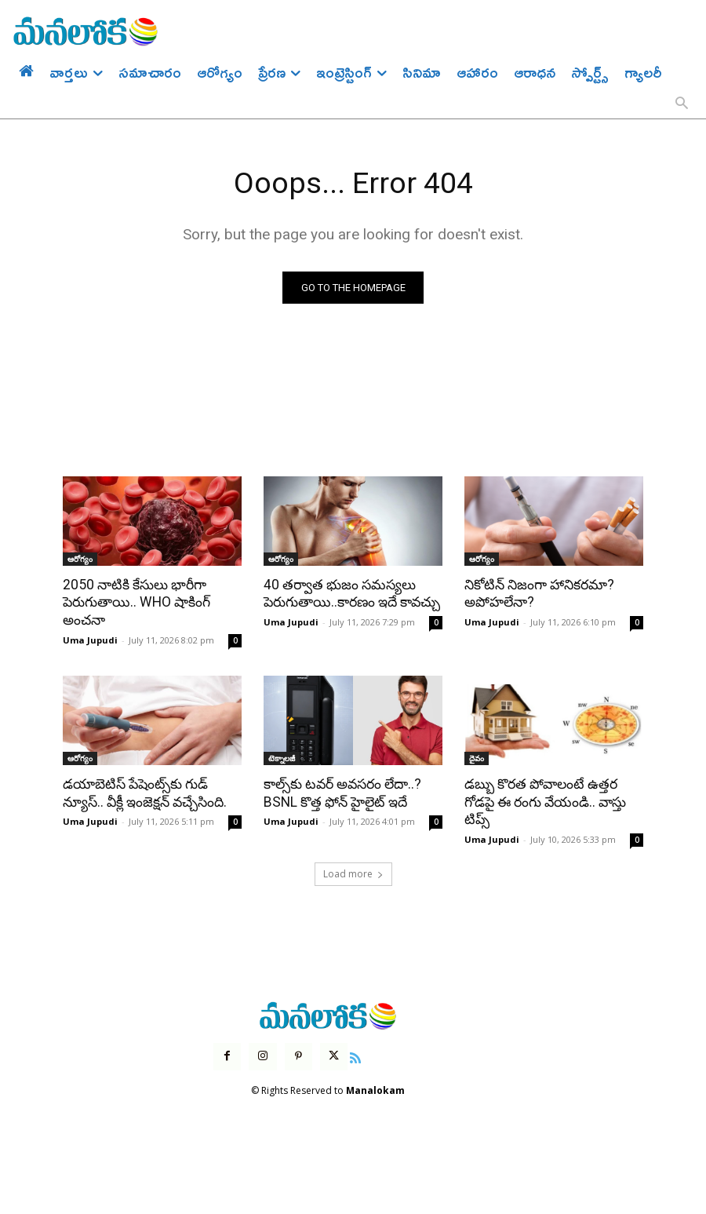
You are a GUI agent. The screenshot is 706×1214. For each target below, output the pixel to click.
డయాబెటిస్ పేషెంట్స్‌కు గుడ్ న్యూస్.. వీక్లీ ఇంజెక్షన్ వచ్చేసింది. (144, 791)
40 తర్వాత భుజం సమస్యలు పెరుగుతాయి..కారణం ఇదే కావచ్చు (351, 593)
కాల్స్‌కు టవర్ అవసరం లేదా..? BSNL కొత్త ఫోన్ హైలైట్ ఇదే (342, 791)
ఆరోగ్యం (80, 558)
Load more (353, 871)
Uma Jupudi (90, 638)
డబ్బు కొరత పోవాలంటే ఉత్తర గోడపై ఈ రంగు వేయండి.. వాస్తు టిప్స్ (544, 800)
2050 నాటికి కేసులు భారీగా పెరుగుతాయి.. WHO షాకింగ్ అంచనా (135, 602)
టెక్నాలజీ (281, 756)
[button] (681, 104)
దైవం (476, 756)
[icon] (355, 1053)
